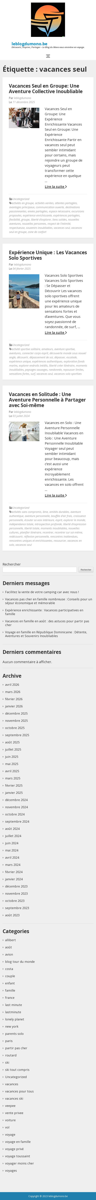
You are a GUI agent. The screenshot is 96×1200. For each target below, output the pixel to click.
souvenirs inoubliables (39, 228)
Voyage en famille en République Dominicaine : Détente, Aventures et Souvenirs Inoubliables (46, 634)
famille (10, 990)
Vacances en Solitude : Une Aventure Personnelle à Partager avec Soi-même (47, 399)
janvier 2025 (14, 793)
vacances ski (14, 1098)
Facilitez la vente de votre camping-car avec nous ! (42, 592)
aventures (15, 353)
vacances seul (62, 228)
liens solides (59, 219)
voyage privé (14, 1149)
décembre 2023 (16, 886)
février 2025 (13, 785)
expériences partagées (66, 215)
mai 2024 (11, 850)
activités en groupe (23, 203)
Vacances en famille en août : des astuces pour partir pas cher (47, 623)
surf (33, 374)
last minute (13, 1005)
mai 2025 (11, 764)
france (9, 998)
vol (7, 1127)
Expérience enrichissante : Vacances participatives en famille (44, 612)
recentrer (48, 532)
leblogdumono (22, 98)
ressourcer (60, 541)
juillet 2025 (13, 749)
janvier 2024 (14, 879)
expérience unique (20, 361)
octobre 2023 (15, 901)
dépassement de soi (41, 357)
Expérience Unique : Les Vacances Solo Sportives (48, 255)
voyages (11, 1170)
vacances (11, 1084)
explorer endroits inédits (33, 365)
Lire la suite (56, 187)
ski (7, 1062)
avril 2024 (12, 857)
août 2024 (12, 829)
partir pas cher (16, 1048)
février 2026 (13, 699)
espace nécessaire (59, 211)
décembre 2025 (16, 713)
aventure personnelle (37, 516)
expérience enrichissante (37, 215)
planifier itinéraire (30, 532)
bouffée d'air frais (61, 516)
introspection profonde (48, 524)
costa (9, 969)
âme (45, 512)
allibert (10, 940)
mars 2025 (12, 778)
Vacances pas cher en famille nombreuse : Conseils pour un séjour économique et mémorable (48, 601)
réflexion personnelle (36, 536)
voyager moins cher (19, 1163)
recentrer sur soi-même (68, 532)
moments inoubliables (54, 528)
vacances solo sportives (68, 374)
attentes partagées (66, 203)
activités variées (44, 203)
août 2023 (12, 915)
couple (10, 976)
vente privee (14, 1113)
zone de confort (37, 232)
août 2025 (12, 742)
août (8, 947)
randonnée (55, 370)
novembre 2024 (16, 807)
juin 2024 (11, 843)
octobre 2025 (15, 728)
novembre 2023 (16, 893)
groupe (25, 219)
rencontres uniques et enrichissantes (30, 541)
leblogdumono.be (29, 43)
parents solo (14, 1034)
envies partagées (37, 211)
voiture (10, 1120)
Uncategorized (20, 199)
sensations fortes (19, 374)
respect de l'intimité (58, 224)
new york (11, 1026)
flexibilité (14, 219)
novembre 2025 (16, 721)
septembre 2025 (17, 735)
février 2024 (13, 872)
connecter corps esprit (35, 353)
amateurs (47, 349)
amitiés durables (59, 512)
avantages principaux (22, 207)
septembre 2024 (17, 821)
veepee (10, 1106)
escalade (71, 357)
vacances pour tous (19, 1091)
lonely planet (14, 1019)
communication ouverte (50, 207)
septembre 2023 (17, 908)
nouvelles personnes (34, 224)
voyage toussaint (17, 1156)
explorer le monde (74, 520)
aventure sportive (64, 349)
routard (11, 1055)
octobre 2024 (15, 814)
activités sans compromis (26, 512)
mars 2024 (12, 865)
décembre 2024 (16, 800)
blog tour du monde (20, 962)
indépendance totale (21, 524)
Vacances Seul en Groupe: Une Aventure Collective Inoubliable (46, 89)
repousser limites (73, 370)
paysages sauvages (36, 370)
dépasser (59, 357)
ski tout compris (17, 1070)
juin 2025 (11, 757)
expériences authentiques (47, 361)
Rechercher (12, 564)
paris (9, 1041)
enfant (10, 983)
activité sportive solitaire (26, 349)
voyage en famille (18, 1142)
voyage (10, 1134)
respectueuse (17, 228)
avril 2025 (12, 771)
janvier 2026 (14, 706)
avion (9, 954)
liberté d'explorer (41, 219)
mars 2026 (12, 692)
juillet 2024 (13, 836)
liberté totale (31, 528)
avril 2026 (12, 685)
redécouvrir (16, 536)
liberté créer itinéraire (62, 365)
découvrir (22, 357)
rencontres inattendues (63, 536)
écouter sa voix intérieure (39, 520)
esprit (58, 520)
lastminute (13, 1012)
